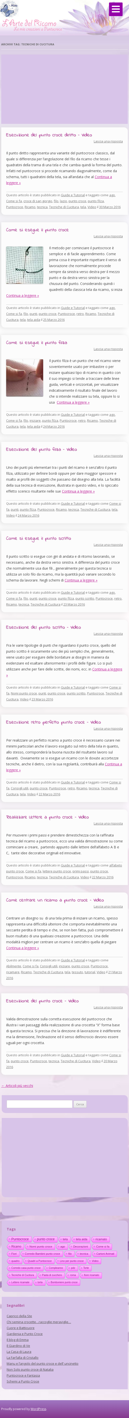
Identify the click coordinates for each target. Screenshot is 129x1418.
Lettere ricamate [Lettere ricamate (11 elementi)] (20, 1282)
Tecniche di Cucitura (64, 207)
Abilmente (13, 966)
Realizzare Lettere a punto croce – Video (47, 817)
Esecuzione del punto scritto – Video (43, 627)
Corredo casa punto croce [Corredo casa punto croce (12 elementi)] (26, 1268)
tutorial (90, 972)
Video (92, 207)
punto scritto (84, 598)
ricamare (12, 972)
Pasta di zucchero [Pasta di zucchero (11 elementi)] (52, 1275)
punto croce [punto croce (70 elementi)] (46, 1239)
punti (33, 313)
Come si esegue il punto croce (37, 230)
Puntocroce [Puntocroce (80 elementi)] (20, 1239)
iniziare (35, 420)
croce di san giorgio (37, 201)
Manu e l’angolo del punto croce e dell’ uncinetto (42, 1363)
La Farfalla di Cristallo (22, 1357)
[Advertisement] (64, 89)
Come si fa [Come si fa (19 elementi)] (102, 1246)
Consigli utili (19, 788)
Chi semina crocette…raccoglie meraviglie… (39, 1322)
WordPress (38, 1409)
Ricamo (30, 207)
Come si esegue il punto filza (36, 342)
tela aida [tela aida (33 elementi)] (81, 1239)
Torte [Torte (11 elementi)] (86, 1268)
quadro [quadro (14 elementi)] (15, 1260)
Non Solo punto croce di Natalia (30, 1369)
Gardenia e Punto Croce (25, 1334)
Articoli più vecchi (17, 1085)
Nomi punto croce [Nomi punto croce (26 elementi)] (40, 1246)
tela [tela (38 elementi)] (65, 1239)
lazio (63, 201)
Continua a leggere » (22, 295)
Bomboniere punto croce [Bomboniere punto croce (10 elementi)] (64, 1282)
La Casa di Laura (19, 1351)
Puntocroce (14, 207)
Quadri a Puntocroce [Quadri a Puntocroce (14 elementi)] (40, 1260)
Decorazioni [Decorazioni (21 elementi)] (80, 1246)
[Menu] (116, 9)
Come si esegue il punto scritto (38, 538)
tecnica (42, 207)
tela (83, 207)
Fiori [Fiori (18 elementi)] (14, 1253)
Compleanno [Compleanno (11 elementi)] (56, 1268)
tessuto (77, 972)
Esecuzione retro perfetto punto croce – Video (53, 722)
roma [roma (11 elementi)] (73, 1275)
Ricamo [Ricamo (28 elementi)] (16, 1246)
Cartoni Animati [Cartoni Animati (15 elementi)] (105, 1253)
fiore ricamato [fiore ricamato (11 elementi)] (91, 1275)
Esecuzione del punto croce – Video (42, 1001)
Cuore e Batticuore (21, 1328)
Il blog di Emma (18, 1339)
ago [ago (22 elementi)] (62, 1246)
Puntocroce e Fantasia (23, 1375)
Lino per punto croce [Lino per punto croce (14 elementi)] (72, 1260)
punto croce (77, 201)
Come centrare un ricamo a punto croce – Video (55, 900)
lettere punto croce (57, 871)
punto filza (96, 201)
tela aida (33, 319)
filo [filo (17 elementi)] (70, 1253)
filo (56, 201)
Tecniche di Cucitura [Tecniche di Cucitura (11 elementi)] (22, 1275)
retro (80, 313)
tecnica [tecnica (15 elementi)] (84, 1253)
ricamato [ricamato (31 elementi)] (101, 1239)
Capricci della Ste (19, 1316)
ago (112, 195)
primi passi (81, 871)
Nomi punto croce (24, 693)
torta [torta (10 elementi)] (40, 1282)
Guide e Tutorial (73, 195)
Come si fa (14, 201)
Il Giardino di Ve (18, 1345)
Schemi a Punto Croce (23, 1381)
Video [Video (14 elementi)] (95, 1260)
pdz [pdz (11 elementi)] (73, 1268)
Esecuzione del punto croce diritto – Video (49, 135)
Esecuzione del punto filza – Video (41, 449)
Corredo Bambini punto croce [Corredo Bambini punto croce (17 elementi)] (42, 1253)
